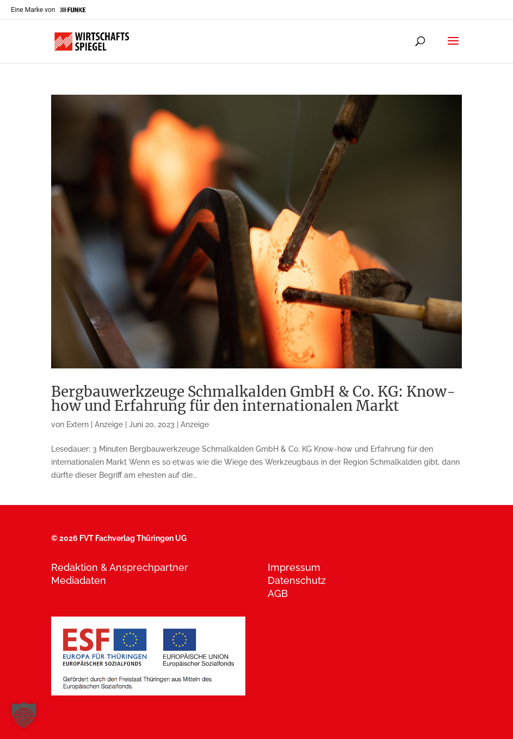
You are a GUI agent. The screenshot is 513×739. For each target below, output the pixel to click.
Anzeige (195, 424)
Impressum (294, 567)
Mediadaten (78, 580)
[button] (24, 715)
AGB (278, 593)
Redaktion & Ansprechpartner (119, 567)
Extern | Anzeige (94, 424)
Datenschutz (297, 580)
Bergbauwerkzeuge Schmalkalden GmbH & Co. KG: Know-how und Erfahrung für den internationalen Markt (253, 399)
